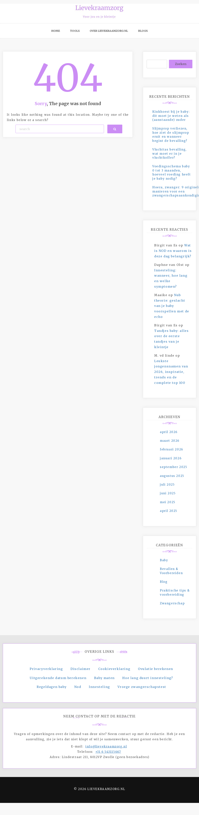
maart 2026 (169, 440)
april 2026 (168, 432)
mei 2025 (167, 502)
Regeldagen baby (52, 687)
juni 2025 (168, 493)
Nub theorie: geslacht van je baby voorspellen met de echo (171, 306)
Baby (164, 560)
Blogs (143, 31)
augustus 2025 (172, 476)
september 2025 (173, 467)
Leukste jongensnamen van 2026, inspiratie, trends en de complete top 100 (171, 372)
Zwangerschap (172, 603)
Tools (75, 31)
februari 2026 (171, 449)
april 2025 (168, 511)
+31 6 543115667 (108, 752)
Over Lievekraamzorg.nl (109, 31)
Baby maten (104, 678)
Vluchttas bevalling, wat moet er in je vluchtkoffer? (169, 153)
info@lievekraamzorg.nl (106, 746)
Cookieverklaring (114, 669)
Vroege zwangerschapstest (142, 687)
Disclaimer (80, 669)
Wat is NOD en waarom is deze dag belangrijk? (173, 250)
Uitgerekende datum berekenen (58, 678)
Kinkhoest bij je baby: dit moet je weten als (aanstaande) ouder (171, 116)
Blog (163, 582)
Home (55, 31)
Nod (77, 687)
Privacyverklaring (46, 669)
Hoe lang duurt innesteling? (147, 678)
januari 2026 (170, 458)
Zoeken (180, 64)
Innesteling (99, 687)
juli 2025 (167, 484)
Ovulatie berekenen (155, 669)
